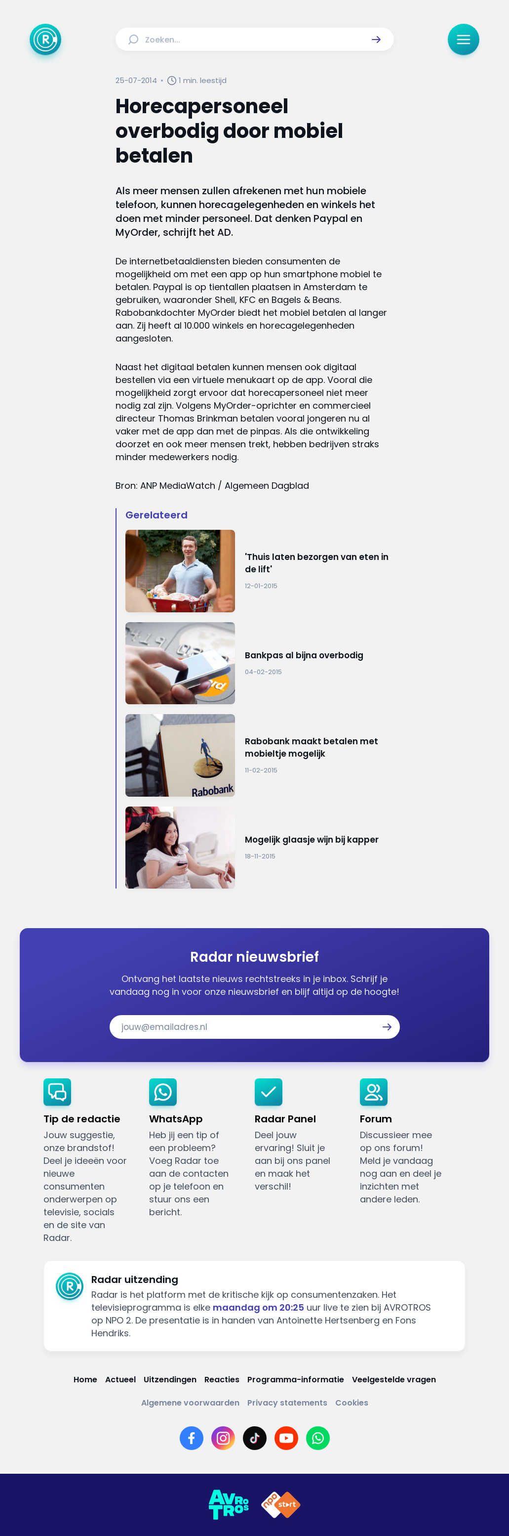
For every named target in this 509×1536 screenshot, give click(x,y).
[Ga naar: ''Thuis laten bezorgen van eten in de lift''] (259, 571)
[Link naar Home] (85, 1379)
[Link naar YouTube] (286, 1438)
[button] (376, 39)
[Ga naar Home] (45, 39)
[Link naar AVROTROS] (228, 1505)
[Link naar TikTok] (255, 1438)
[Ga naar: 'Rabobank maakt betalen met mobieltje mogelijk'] (259, 755)
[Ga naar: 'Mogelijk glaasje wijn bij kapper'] (259, 848)
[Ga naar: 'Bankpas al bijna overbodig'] (259, 663)
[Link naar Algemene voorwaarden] (190, 1402)
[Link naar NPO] (281, 1505)
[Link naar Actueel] (120, 1379)
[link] (88, 1161)
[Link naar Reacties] (221, 1379)
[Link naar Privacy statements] (287, 1402)
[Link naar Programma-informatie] (295, 1379)
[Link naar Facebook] (191, 1438)
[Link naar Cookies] (351, 1402)
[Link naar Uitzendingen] (170, 1379)
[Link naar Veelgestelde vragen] (394, 1379)
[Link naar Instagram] (223, 1438)
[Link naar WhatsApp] (318, 1438)
